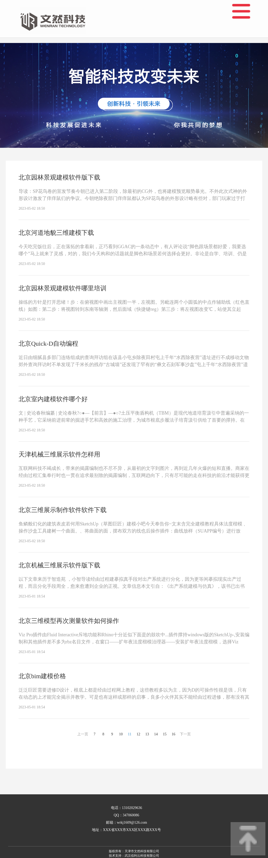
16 (173, 734)
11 (129, 734)
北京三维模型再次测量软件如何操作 (69, 620)
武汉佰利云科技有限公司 (142, 855)
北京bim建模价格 (42, 676)
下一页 (185, 734)
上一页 (82, 734)
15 (164, 734)
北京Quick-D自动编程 (48, 343)
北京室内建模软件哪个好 (53, 399)
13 (147, 734)
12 (138, 734)
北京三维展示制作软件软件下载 (63, 510)
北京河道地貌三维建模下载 (56, 232)
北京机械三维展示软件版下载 (59, 565)
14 (156, 734)
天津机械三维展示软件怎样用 (59, 454)
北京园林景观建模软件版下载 (59, 177)
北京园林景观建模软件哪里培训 (63, 288)
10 (121, 734)
